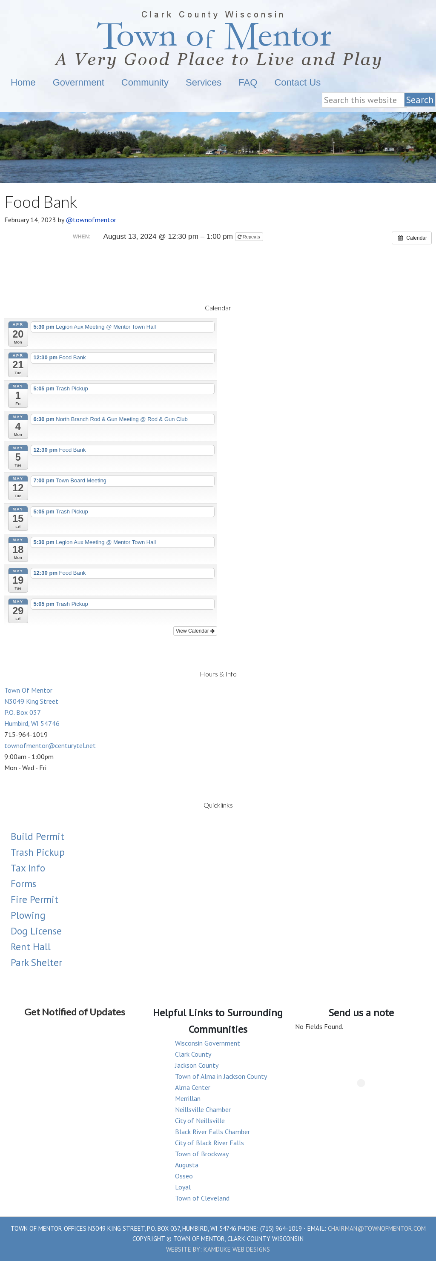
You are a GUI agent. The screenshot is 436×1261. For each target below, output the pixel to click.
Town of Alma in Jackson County (221, 1076)
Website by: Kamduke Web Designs (218, 1249)
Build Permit (37, 836)
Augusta (186, 1165)
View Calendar (195, 631)
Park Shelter (36, 962)
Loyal (183, 1187)
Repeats (249, 236)
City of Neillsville (200, 1120)
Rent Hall (31, 946)
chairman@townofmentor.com (377, 1228)
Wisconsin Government (207, 1043)
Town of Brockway (202, 1153)
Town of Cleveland (202, 1198)
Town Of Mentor (218, 37)
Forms (23, 883)
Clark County (193, 1054)
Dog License (36, 931)
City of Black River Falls (209, 1142)
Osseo (184, 1176)
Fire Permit (34, 899)
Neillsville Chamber (203, 1109)
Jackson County (196, 1065)
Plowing (28, 915)
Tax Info (28, 868)
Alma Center (192, 1087)
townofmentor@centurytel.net (50, 745)
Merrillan (188, 1098)
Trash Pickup (38, 852)
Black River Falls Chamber (212, 1131)
